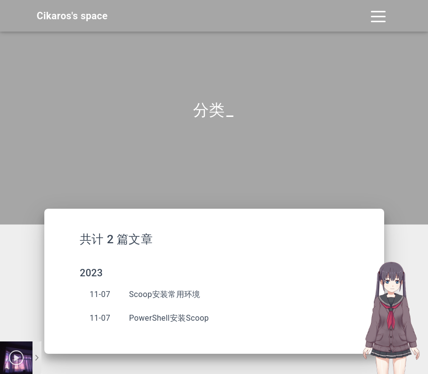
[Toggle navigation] (378, 16)
